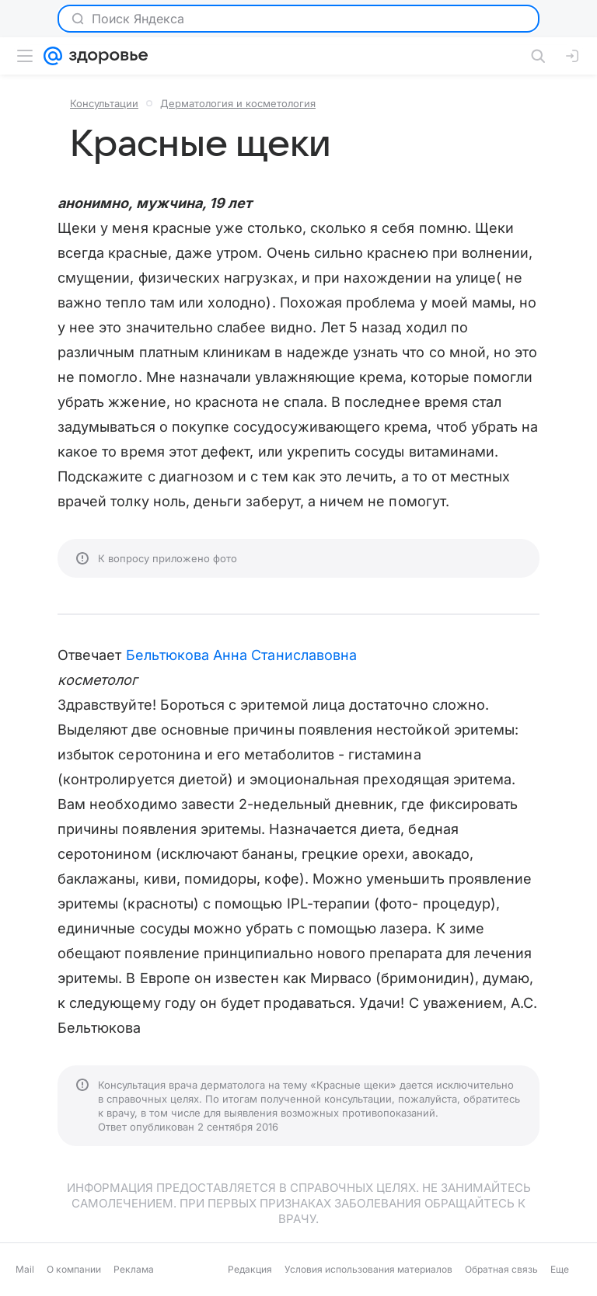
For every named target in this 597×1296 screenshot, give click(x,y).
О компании (74, 1269)
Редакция (250, 1269)
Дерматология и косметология (238, 103)
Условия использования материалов (368, 1269)
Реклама (133, 1269)
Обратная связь (501, 1269)
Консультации (104, 103)
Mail (25, 1269)
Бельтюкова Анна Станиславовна (242, 655)
